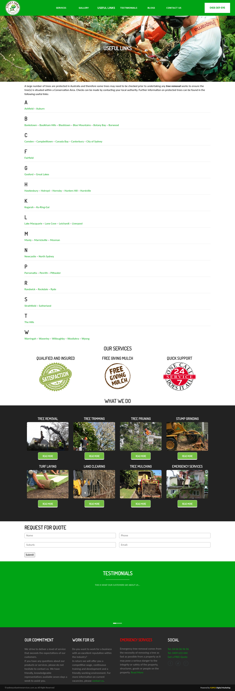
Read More (137, 672)
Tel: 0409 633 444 (178, 653)
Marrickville (40, 240)
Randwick (29, 289)
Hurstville (85, 190)
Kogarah (29, 207)
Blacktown (64, 125)
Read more (48, 456)
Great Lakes (42, 174)
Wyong (85, 338)
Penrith (44, 273)
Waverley (44, 338)
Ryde (53, 289)
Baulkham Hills (47, 125)
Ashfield (29, 108)
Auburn (40, 108)
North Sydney (46, 256)
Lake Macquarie (33, 223)
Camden (29, 141)
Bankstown (30, 125)
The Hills (29, 322)
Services (61, 7)
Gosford (28, 174)
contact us (98, 680)
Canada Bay (62, 141)
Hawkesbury (31, 190)
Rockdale (43, 289)
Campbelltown (44, 141)
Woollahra (73, 338)
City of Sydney (94, 141)
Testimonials (128, 7)
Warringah (30, 338)
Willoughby (58, 338)
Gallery (84, 7)
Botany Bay (99, 125)
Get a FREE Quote (178, 657)
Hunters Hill (71, 190)
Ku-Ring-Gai (42, 207)
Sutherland (45, 305)
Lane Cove (50, 223)
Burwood (114, 125)
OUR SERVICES (117, 348)
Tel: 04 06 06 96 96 (178, 649)
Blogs (151, 7)
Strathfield (30, 305)
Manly (27, 240)
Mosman (55, 240)
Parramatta (30, 273)
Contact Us (173, 7)
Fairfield (29, 158)
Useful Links (106, 8)
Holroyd (45, 190)
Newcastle (30, 256)
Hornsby (57, 190)
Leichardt (64, 223)
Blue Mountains (82, 125)
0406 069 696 (217, 7)
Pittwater (55, 273)
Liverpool (77, 223)
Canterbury (77, 141)
